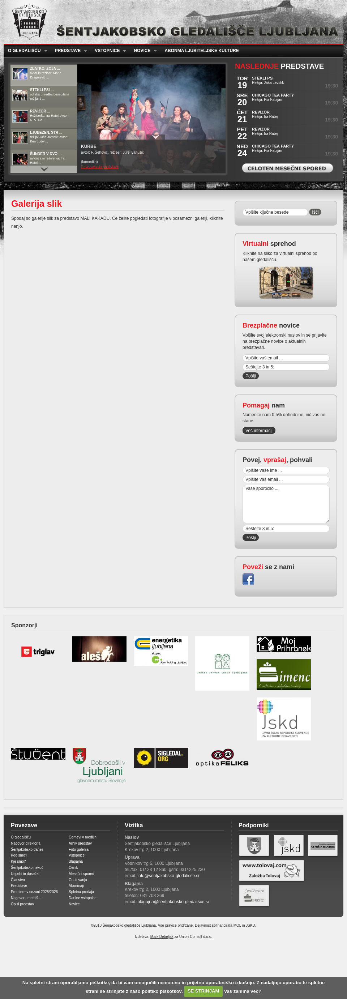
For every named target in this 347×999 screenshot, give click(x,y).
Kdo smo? (19, 855)
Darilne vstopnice (83, 898)
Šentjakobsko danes (27, 849)
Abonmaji (76, 886)
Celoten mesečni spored (287, 167)
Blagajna (76, 861)
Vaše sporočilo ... (286, 504)
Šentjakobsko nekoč (27, 868)
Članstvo (18, 880)
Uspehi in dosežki (25, 874)
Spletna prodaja (81, 892)
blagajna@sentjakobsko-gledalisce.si (173, 901)
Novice (143, 51)
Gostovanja (78, 880)
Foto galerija (79, 849)
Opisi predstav (22, 904)
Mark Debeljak (162, 937)
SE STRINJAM (203, 991)
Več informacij (259, 430)
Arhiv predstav (80, 843)
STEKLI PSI (263, 78)
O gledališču (25, 51)
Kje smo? (18, 861)
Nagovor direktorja (25, 843)
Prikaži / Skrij (155, 137)
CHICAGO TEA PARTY (273, 95)
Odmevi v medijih (83, 837)
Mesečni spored (81, 874)
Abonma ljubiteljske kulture (201, 50)
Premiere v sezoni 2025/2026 (34, 892)
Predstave (69, 51)
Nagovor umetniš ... (26, 898)
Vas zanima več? (242, 991)
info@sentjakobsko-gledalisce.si (168, 875)
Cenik (73, 868)
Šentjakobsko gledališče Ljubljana (172, 22)
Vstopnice (108, 51)
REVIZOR (261, 112)
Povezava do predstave (100, 167)
